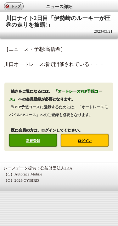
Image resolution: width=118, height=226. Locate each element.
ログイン (85, 141)
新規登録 (33, 141)
